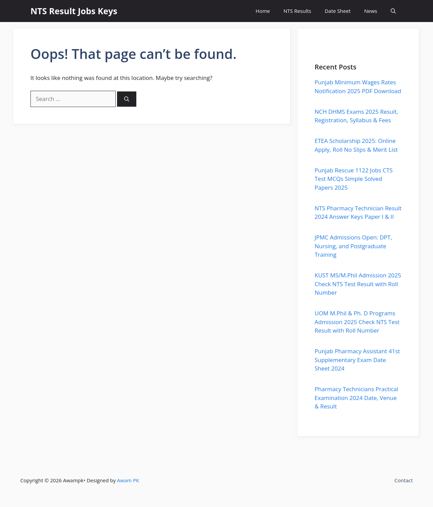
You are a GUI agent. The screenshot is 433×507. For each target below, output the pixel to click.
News (371, 10)
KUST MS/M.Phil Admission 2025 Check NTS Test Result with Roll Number (358, 283)
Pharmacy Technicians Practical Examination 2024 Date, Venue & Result (356, 397)
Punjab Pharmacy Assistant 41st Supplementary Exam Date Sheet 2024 (357, 359)
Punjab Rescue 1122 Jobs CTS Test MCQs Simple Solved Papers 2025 (354, 178)
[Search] (126, 99)
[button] (393, 11)
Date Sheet (338, 10)
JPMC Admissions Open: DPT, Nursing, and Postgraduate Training (353, 245)
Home (263, 10)
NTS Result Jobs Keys (73, 11)
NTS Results (297, 10)
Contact (403, 480)
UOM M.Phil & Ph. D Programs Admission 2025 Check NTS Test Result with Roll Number (357, 321)
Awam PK (128, 480)
